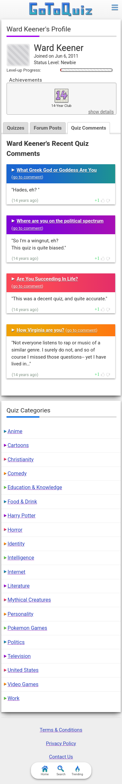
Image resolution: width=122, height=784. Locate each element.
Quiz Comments (88, 128)
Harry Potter (21, 516)
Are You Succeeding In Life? (47, 279)
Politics (16, 642)
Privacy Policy (61, 743)
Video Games (22, 684)
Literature (18, 586)
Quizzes (15, 128)
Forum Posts (48, 128)
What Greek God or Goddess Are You (57, 170)
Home (44, 771)
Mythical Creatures (29, 600)
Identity (16, 544)
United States (22, 670)
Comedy (17, 473)
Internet (16, 572)
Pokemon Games (27, 628)
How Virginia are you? (40, 330)
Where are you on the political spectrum (60, 221)
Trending (77, 771)
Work (13, 698)
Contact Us (61, 757)
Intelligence (20, 558)
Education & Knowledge (34, 487)
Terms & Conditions (61, 730)
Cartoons (18, 445)
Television (19, 656)
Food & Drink (22, 502)
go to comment (27, 177)
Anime (14, 431)
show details (101, 111)
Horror (14, 530)
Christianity (20, 459)
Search (61, 771)
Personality (20, 614)
